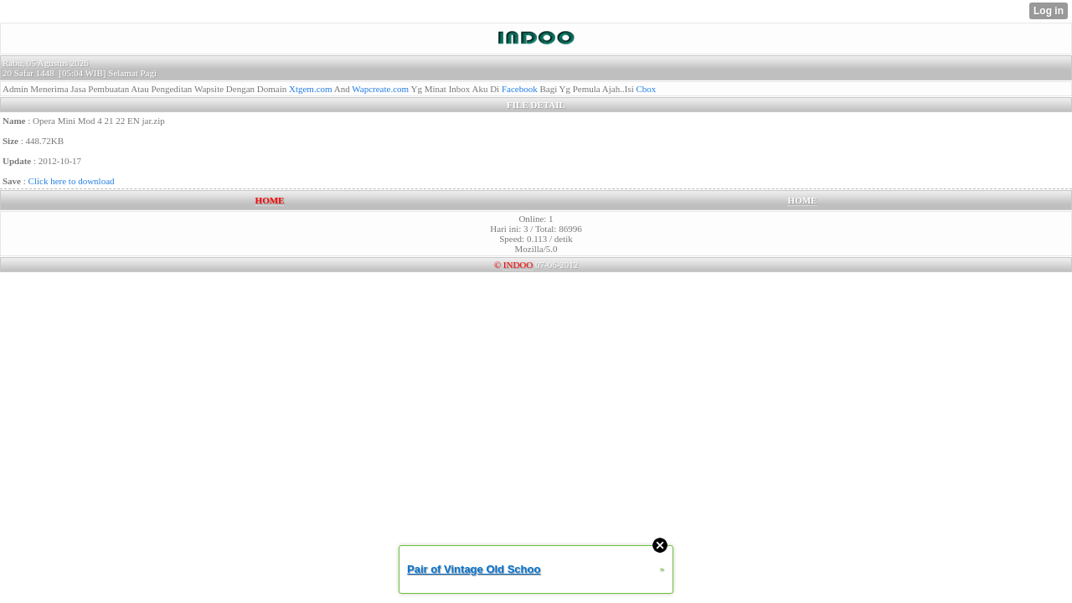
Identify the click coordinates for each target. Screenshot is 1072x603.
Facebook (520, 89)
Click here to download (71, 181)
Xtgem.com (310, 89)
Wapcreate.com (380, 89)
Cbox (646, 89)
